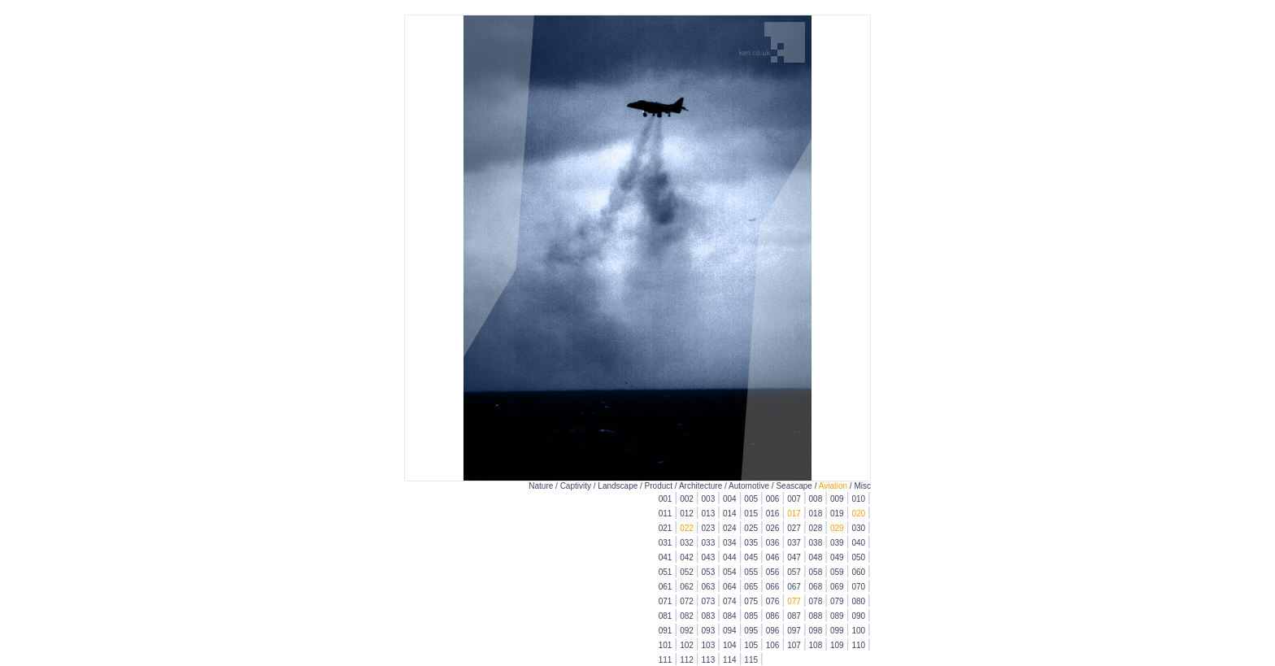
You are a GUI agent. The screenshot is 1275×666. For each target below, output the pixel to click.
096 (773, 630)
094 (730, 630)
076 (773, 601)
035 (751, 542)
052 (687, 572)
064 (730, 586)
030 (858, 528)
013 (709, 513)
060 (858, 572)
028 (816, 528)
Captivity (575, 485)
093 (709, 630)
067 (794, 586)
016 (773, 513)
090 (858, 616)
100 (858, 630)
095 (751, 630)
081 (665, 616)
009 (837, 498)
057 (794, 572)
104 (730, 645)
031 (665, 542)
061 (665, 586)
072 (687, 601)
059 (837, 572)
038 (816, 542)
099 (837, 630)
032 (687, 542)
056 (773, 572)
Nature (541, 485)
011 (665, 513)
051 (665, 572)
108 (816, 645)
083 (709, 616)
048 (816, 557)
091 (665, 630)
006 (773, 498)
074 (730, 601)
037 (794, 542)
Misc (862, 485)
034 (730, 542)
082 (687, 616)
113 (709, 659)
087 (794, 616)
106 (773, 645)
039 (837, 542)
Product (658, 485)
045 (751, 557)
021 (665, 528)
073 (709, 601)
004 (730, 498)
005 (751, 498)
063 (709, 586)
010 (858, 498)
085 (751, 616)
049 (837, 557)
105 (751, 645)
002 (687, 498)
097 (794, 630)
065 (751, 586)
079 (837, 601)
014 (730, 513)
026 (773, 528)
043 (709, 557)
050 (858, 557)
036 (773, 542)
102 (687, 645)
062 (687, 586)
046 (773, 557)
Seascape (794, 485)
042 (687, 557)
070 (858, 586)
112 (687, 659)
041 (665, 557)
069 (837, 586)
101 (665, 645)
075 (751, 601)
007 (794, 498)
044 (730, 557)
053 (709, 572)
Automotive (749, 485)
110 (858, 645)
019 (837, 513)
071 (665, 601)
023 (709, 528)
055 (751, 572)
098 (816, 630)
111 (665, 659)
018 (816, 513)
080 (858, 601)
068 (816, 586)
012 (687, 513)
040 (858, 542)
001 (665, 498)
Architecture (700, 485)
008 (816, 498)
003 (709, 498)
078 (816, 601)
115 (751, 659)
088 (816, 616)
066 (773, 586)
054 (730, 572)
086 (773, 616)
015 (751, 513)
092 (687, 630)
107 (794, 645)
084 (730, 616)
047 (794, 557)
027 (794, 528)
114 (730, 659)
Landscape (618, 485)
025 (751, 528)
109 (837, 645)
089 (837, 616)
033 (709, 542)
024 (730, 528)
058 (816, 572)
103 (709, 645)
